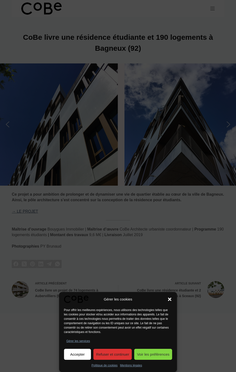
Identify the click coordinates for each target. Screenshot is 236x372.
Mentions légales (131, 365)
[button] (169, 299)
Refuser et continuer (112, 354)
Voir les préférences (153, 354)
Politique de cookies (104, 365)
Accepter (77, 354)
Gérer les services (78, 341)
